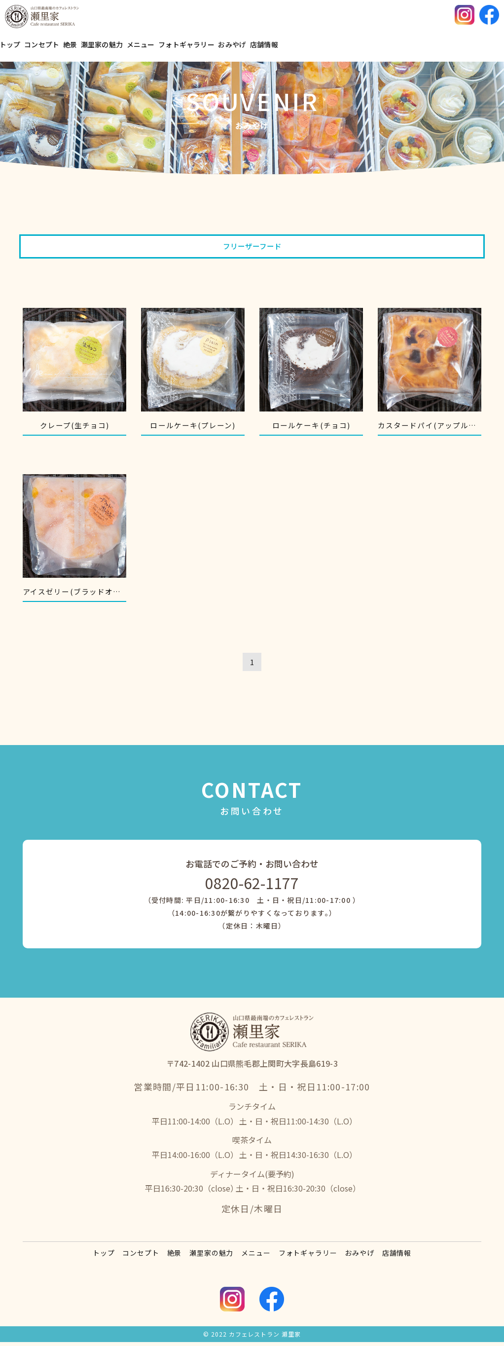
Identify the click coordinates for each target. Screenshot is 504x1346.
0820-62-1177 (252, 887)
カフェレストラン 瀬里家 (265, 1338)
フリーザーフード (252, 247)
